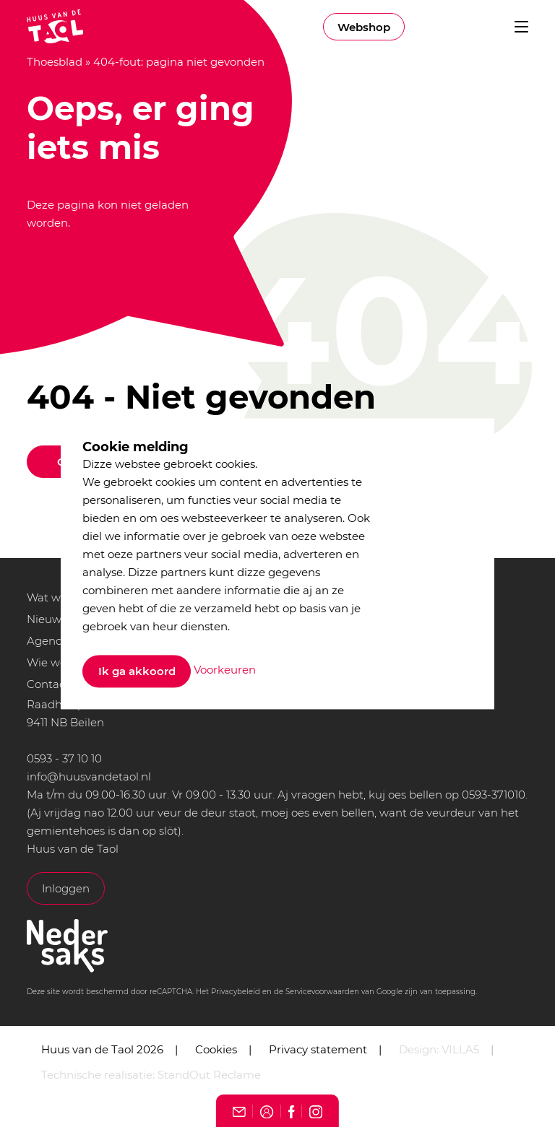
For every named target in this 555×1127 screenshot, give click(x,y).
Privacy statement (318, 1049)
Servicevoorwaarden (322, 991)
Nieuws (46, 619)
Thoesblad (54, 62)
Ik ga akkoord (137, 671)
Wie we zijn (57, 662)
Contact (48, 684)
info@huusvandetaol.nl (89, 776)
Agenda (48, 641)
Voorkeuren (225, 670)
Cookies (216, 1049)
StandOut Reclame (209, 1075)
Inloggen (66, 888)
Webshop (363, 27)
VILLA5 (460, 1049)
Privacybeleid (235, 991)
